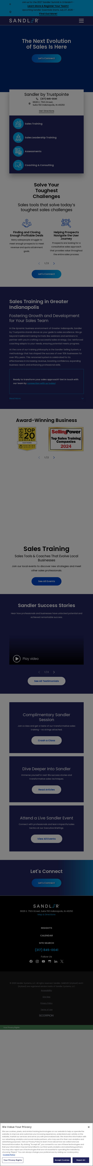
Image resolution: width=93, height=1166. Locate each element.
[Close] (89, 1127)
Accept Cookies (62, 1160)
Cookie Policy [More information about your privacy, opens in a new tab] (9, 1155)
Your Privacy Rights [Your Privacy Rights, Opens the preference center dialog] (13, 1160)
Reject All (81, 1160)
